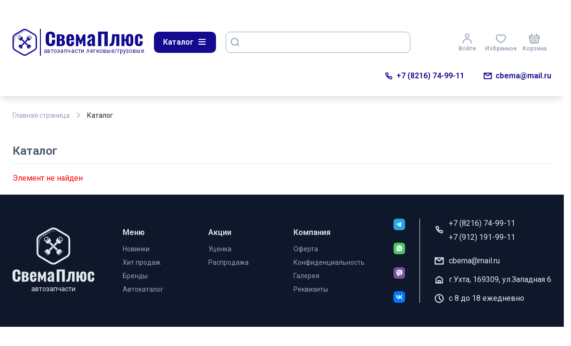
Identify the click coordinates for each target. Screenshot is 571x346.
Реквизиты (310, 289)
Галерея (306, 276)
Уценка (219, 249)
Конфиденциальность (329, 262)
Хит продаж (142, 262)
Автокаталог (143, 289)
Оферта (305, 249)
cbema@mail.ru (517, 76)
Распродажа (228, 262)
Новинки (136, 249)
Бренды (135, 276)
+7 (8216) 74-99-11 (424, 76)
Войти (467, 42)
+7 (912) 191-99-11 (482, 237)
